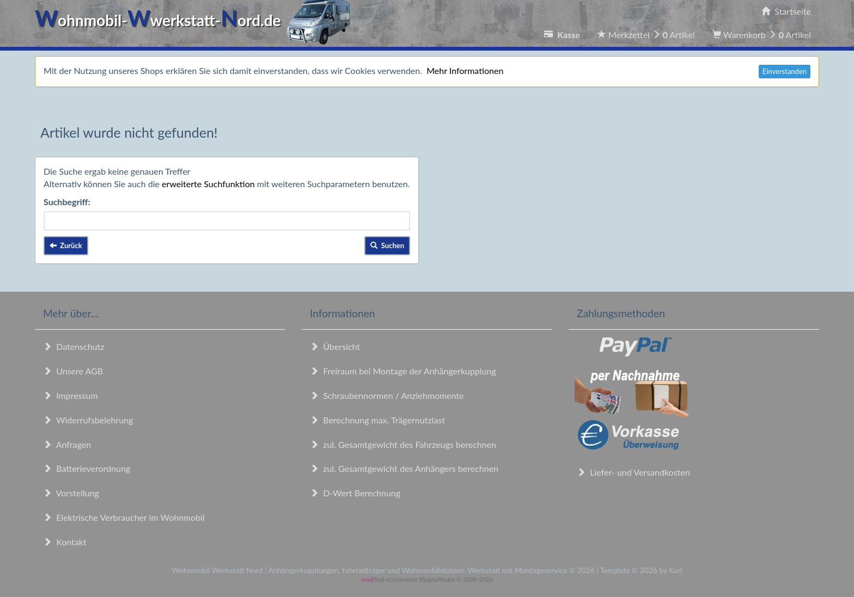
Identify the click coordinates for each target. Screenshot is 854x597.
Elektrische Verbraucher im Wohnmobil (124, 517)
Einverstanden (784, 71)
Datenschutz (73, 346)
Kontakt (65, 542)
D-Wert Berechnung (355, 493)
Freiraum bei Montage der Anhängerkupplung (403, 371)
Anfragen (67, 444)
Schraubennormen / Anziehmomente (387, 395)
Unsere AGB (73, 371)
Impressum (70, 395)
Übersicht (335, 346)
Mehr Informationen (464, 70)
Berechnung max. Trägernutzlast (377, 420)
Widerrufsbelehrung (88, 420)
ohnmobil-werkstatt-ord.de (196, 20)
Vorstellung (71, 493)
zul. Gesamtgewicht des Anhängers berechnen (404, 468)
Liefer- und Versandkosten (633, 472)
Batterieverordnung (86, 468)
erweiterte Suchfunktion (208, 184)
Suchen (387, 245)
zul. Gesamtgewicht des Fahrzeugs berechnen (403, 444)
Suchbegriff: (67, 201)
